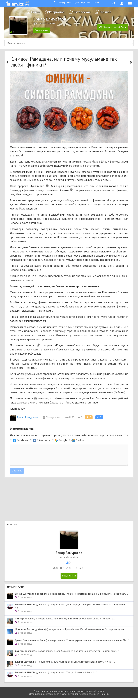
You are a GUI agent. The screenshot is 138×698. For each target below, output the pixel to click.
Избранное (57, 12)
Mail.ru (80, 440)
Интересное (82, 12)
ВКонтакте (43, 440)
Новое (35, 12)
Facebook (22, 440)
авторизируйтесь (58, 435)
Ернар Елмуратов (24, 417)
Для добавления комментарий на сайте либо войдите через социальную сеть (69, 435)
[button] (99, 417)
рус (27, 4)
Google (63, 440)
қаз (27, 2)
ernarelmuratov (69, 557)
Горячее (105, 12)
